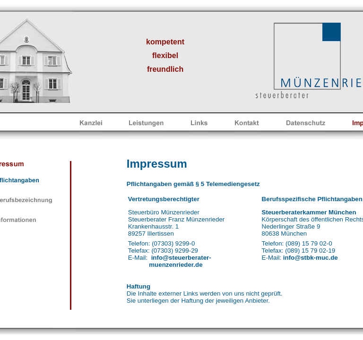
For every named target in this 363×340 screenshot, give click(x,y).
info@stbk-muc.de (310, 257)
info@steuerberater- (181, 257)
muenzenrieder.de (175, 264)
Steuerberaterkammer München (309, 212)
